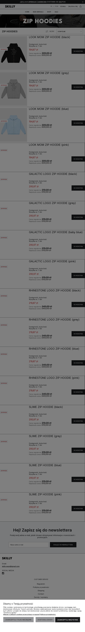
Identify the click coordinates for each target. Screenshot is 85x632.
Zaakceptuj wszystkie (67, 620)
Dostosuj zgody (45, 620)
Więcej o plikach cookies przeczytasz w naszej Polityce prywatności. (29, 615)
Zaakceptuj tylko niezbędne (18, 620)
